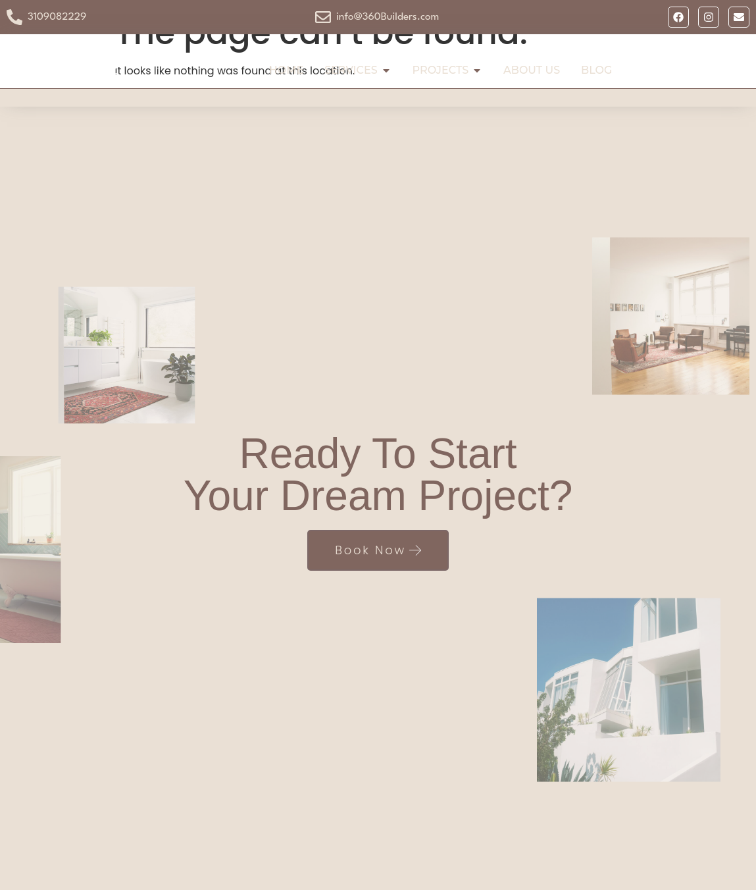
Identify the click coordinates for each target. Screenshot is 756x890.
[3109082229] (14, 17)
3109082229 (57, 17)
